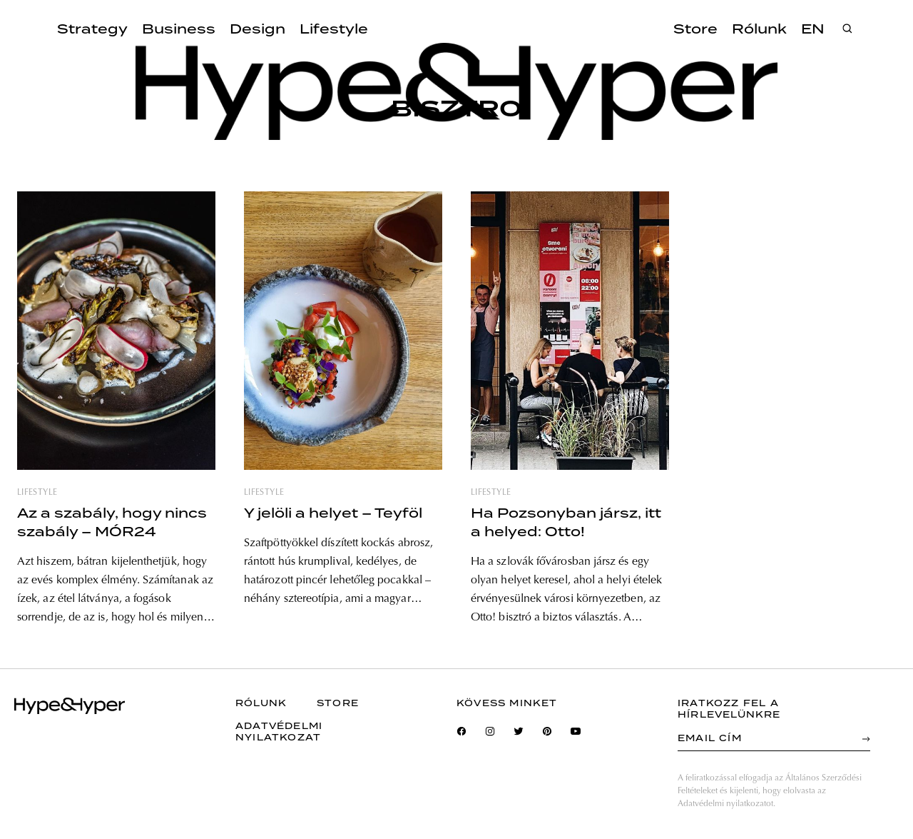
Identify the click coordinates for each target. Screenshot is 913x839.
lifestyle (37, 492)
